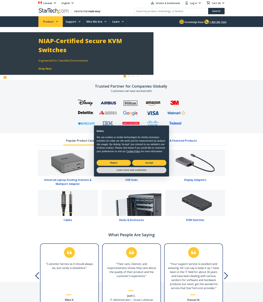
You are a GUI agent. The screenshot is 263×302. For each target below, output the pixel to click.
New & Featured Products (180, 140)
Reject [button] (113, 162)
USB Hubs (131, 180)
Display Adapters (195, 180)
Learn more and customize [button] (131, 170)
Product (48, 21)
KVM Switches (195, 220)
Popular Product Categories (84, 140)
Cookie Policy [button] (133, 151)
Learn (116, 21)
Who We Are (94, 21)
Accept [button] (149, 162)
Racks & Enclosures (131, 220)
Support (71, 21)
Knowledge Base (191, 22)
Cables (68, 220)
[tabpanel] (131, 186)
